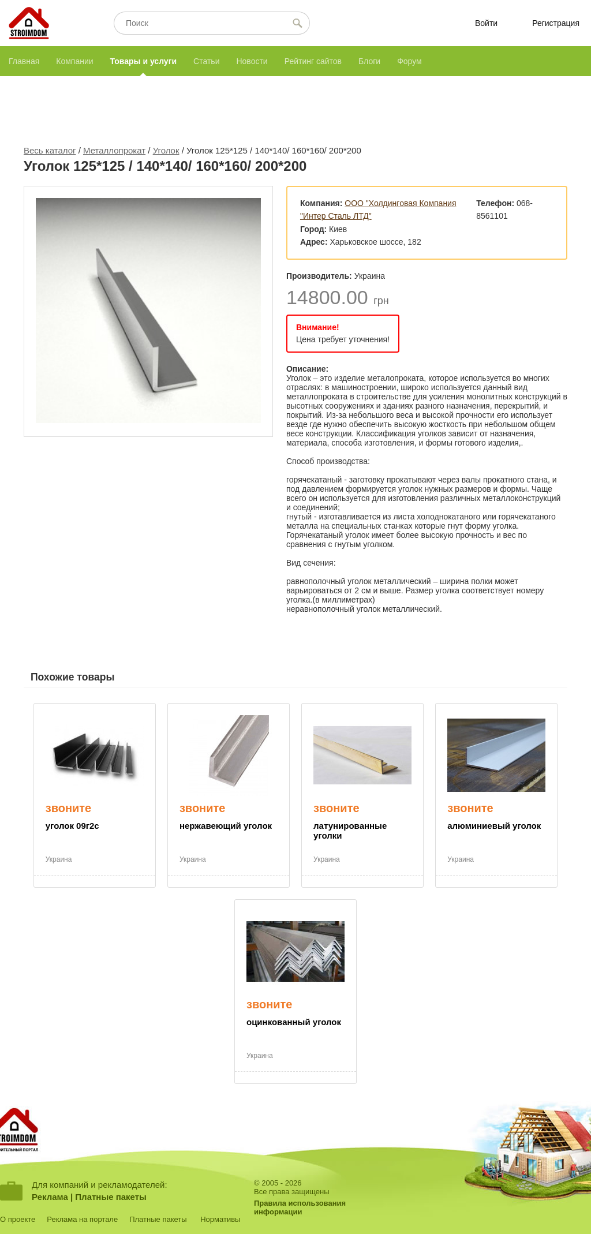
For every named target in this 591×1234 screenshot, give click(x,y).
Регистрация (555, 23)
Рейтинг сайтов (313, 61)
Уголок (166, 150)
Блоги (369, 61)
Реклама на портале (82, 1219)
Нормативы (220, 1219)
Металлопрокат (114, 150)
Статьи (206, 61)
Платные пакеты (111, 1197)
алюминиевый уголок (494, 826)
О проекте (17, 1219)
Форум (409, 61)
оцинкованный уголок (293, 1022)
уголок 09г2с (72, 826)
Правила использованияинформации (300, 1207)
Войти (486, 23)
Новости (251, 61)
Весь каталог (50, 150)
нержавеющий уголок (225, 826)
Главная (24, 61)
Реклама (50, 1197)
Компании (74, 61)
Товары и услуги (143, 61)
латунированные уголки (350, 830)
